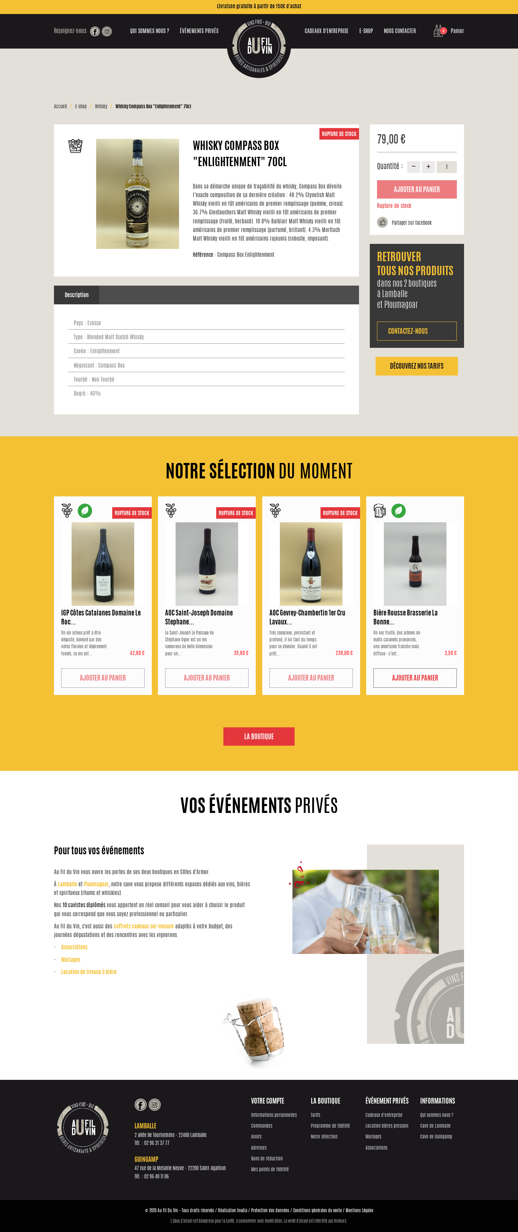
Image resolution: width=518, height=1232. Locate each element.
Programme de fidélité (331, 1126)
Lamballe (67, 884)
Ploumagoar (96, 884)
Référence (204, 255)
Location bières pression (388, 1126)
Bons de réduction (269, 1159)
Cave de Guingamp (437, 1137)
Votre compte (270, 1102)
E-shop (366, 31)
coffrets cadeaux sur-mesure (144, 927)
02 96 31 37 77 (159, 1143)
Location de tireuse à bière (89, 973)
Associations (74, 948)
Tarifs (317, 1115)
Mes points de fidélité (272, 1170)
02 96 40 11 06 (159, 1177)
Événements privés (199, 31)
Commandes (264, 1126)
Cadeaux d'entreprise (327, 31)
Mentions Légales (359, 1210)
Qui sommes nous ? (149, 31)
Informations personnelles (276, 1115)
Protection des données (270, 1210)
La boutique (259, 737)
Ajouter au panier (417, 190)
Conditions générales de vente (317, 1210)
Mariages (70, 960)
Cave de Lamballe (436, 1126)
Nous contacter (400, 31)
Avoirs (259, 1137)
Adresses (261, 1148)
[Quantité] (447, 167)
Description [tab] (76, 295)
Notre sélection (325, 1137)
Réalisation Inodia (232, 1210)
